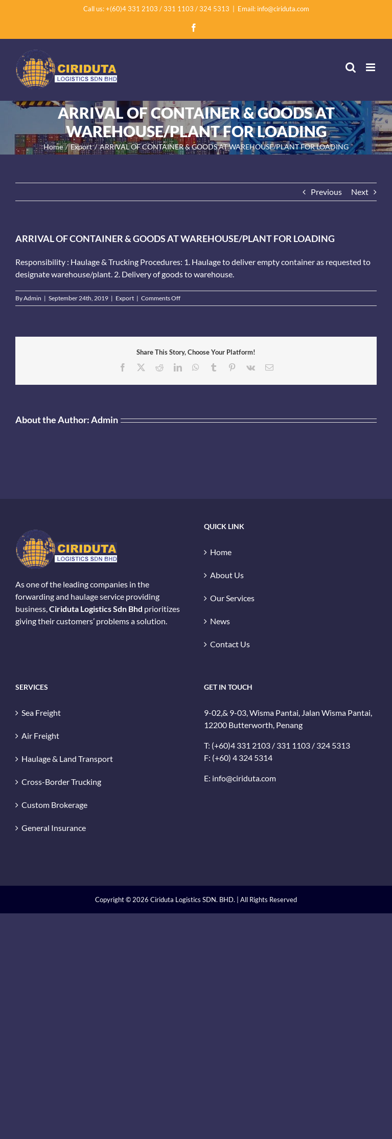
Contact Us (230, 644)
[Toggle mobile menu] (371, 67)
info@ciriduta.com (244, 778)
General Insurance (53, 828)
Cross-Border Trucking (61, 781)
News (220, 621)
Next (359, 191)
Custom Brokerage (54, 804)
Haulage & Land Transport (67, 758)
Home (221, 552)
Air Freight (40, 735)
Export (125, 298)
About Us (227, 575)
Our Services (232, 598)
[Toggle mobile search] (350, 67)
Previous (326, 191)
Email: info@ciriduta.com (273, 9)
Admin (32, 298)
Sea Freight (41, 712)
